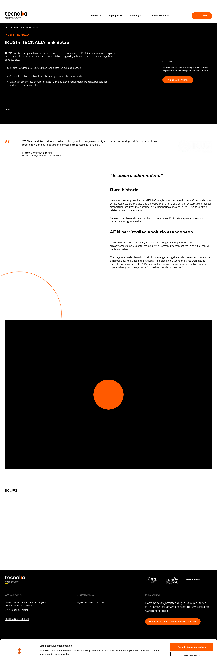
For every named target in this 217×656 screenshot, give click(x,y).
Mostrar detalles (48, 646)
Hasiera (8, 27)
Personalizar (191, 640)
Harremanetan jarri (178, 79)
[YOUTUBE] (102, 611)
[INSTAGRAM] (89, 611)
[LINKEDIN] (76, 611)
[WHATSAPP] (122, 611)
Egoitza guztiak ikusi (17, 619)
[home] (16, 15)
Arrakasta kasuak (22, 27)
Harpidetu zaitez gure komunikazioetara (173, 621)
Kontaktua (201, 15)
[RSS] (109, 611)
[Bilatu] (182, 15)
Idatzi (100, 603)
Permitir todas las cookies (192, 631)
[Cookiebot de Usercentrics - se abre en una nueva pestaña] (19, 650)
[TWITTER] (82, 611)
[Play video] (108, 395)
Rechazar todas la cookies (192, 648)
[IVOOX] (115, 611)
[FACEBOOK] (95, 611)
